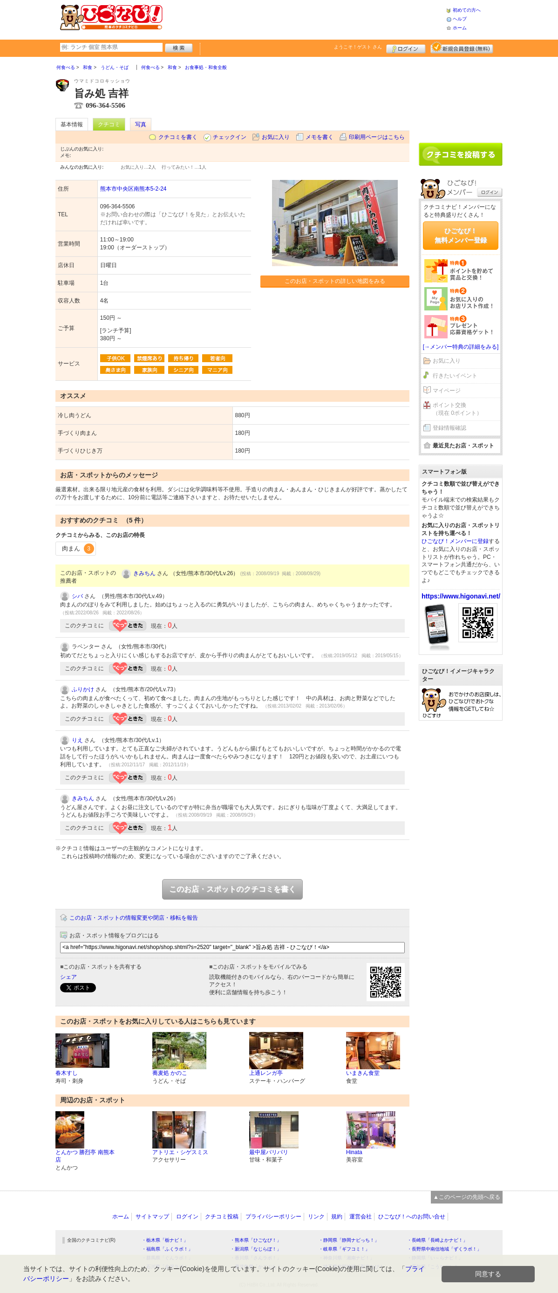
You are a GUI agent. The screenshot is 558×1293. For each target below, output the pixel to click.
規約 (336, 1216)
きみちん (144, 573)
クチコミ (109, 124)
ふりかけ (83, 689)
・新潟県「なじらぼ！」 (255, 1249)
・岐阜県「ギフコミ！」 (344, 1249)
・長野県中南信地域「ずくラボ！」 (444, 1249)
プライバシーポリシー (273, 1216)
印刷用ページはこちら (377, 137)
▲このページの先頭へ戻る (466, 1197)
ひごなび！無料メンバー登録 (461, 235)
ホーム (460, 27)
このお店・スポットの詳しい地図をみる (335, 281)
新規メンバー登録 (461, 47)
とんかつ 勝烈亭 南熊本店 (85, 1156)
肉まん (78, 548)
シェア (68, 977)
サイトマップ (152, 1216)
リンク (316, 1216)
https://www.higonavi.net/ (461, 596)
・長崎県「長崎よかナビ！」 (437, 1240)
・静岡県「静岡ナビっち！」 (349, 1240)
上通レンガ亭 (266, 1073)
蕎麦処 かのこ (169, 1073)
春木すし (66, 1073)
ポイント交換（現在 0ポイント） (457, 409)
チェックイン (229, 137)
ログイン (406, 47)
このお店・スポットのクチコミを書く (232, 889)
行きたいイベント (455, 375)
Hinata (354, 1152)
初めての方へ (467, 10)
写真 (140, 124)
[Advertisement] (304, 19)
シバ (77, 596)
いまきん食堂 (363, 1073)
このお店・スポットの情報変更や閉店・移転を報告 (133, 918)
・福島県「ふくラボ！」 (167, 1249)
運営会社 (360, 1216)
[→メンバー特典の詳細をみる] (461, 347)
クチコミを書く (177, 137)
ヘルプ (460, 18)
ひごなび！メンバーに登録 (455, 541)
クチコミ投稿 (221, 1216)
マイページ (447, 390)
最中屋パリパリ (268, 1152)
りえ (77, 740)
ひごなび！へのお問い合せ (411, 1216)
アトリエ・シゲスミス (180, 1152)
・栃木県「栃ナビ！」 (165, 1240)
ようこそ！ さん (358, 46)
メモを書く (319, 137)
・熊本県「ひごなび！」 (255, 1240)
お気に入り (276, 137)
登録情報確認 (449, 428)
